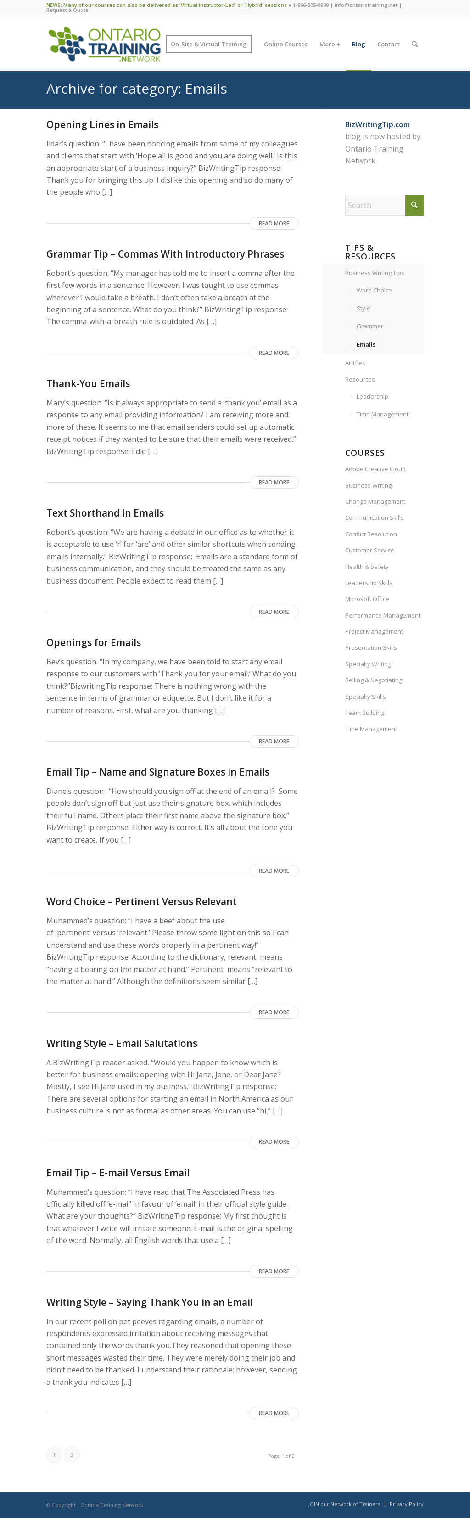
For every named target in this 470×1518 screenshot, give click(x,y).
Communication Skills (374, 517)
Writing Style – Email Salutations (121, 1043)
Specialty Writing (368, 664)
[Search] (415, 44)
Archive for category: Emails (136, 88)
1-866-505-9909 (311, 4)
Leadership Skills (368, 583)
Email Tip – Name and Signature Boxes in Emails (157, 771)
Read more (274, 223)
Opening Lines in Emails (102, 124)
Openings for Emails (93, 642)
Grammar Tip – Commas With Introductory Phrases (165, 253)
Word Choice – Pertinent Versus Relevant (141, 901)
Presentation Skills (371, 647)
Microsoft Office (367, 599)
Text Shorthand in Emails (105, 512)
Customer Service (369, 550)
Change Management (375, 501)
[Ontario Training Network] (104, 44)
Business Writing (368, 485)
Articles (355, 363)
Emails (366, 344)
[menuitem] (209, 44)
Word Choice (374, 290)
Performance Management (382, 615)
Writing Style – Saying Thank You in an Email (149, 1302)
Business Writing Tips (374, 273)
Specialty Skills (365, 696)
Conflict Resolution (371, 534)
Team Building (364, 712)
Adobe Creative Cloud (375, 469)
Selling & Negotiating (373, 680)
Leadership (372, 396)
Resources (360, 379)
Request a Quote (67, 9)
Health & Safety (367, 566)
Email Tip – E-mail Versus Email (118, 1172)
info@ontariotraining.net (366, 4)
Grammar (370, 326)
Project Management (374, 631)
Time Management (382, 414)
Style (363, 308)
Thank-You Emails (88, 383)
